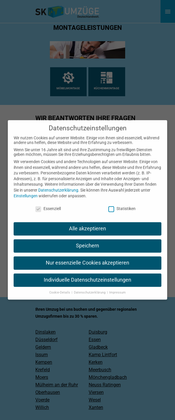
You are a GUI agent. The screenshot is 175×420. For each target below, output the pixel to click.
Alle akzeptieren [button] (87, 223)
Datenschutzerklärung (58, 185)
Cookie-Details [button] (60, 287)
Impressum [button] (117, 287)
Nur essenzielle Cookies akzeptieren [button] (87, 258)
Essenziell (48, 203)
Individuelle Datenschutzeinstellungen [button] (87, 275)
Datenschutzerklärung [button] (90, 287)
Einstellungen (26, 190)
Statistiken (122, 203)
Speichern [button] (87, 240)
